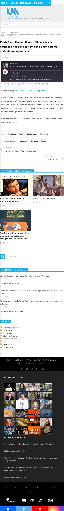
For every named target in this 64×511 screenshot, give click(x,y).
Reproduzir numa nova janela (27, 84)
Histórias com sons (10, 339)
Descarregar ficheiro (8, 84)
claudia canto (31, 134)
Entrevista (44, 134)
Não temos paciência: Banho (11, 283)
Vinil (4, 341)
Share (23, 77)
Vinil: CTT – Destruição (44, 198)
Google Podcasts (32, 90)
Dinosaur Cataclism (10, 336)
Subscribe (15, 77)
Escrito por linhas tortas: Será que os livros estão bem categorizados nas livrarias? (15, 236)
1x (15, 73)
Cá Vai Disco (8, 347)
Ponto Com (7, 333)
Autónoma (12, 134)
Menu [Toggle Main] (5, 25)
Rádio (43, 141)
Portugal (34, 141)
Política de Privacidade (41, 360)
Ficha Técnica (14, 360)
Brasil (21, 134)
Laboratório (7, 344)
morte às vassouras (9, 141)
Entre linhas (7, 330)
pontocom (24, 141)
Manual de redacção (31, 364)
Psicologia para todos (11, 327)
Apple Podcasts (17, 90)
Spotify (43, 90)
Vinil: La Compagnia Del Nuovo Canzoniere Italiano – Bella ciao (24, 276)
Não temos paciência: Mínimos (12, 311)
